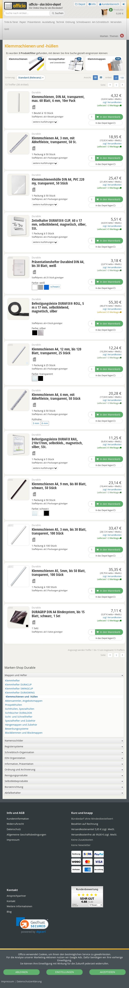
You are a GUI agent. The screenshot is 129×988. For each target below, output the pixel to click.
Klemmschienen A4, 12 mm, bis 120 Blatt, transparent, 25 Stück (56, 351)
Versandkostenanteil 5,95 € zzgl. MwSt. (93, 829)
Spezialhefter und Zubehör (20, 720)
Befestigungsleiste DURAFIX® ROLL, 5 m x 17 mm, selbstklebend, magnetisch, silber (58, 307)
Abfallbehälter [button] (64, 792)
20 (117, 77)
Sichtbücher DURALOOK (18, 713)
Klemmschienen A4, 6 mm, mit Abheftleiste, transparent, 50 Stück (56, 396)
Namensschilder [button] (64, 740)
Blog (9, 911)
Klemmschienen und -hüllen (22, 696)
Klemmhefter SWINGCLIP (19, 688)
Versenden (116, 22)
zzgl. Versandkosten (112, 102)
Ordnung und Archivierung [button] (64, 769)
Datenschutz (29, 981)
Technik (60, 22)
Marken (104, 36)
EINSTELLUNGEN (64, 972)
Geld (6, 29)
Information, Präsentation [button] (64, 763)
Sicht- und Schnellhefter (18, 716)
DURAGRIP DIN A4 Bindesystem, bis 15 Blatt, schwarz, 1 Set (58, 613)
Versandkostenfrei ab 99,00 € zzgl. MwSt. (94, 834)
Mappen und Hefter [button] (64, 675)
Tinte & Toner (11, 22)
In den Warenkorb (108, 116)
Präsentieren (34, 22)
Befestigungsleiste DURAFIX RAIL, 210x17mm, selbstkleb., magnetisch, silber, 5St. (57, 443)
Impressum (7, 981)
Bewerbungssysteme (16, 728)
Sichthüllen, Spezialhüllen (19, 709)
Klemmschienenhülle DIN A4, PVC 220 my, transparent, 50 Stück (58, 181)
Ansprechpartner (16, 895)
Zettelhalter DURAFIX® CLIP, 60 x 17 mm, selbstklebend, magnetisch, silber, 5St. (59, 224)
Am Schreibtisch (100, 22)
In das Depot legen (105, 123)
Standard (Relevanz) (31, 77)
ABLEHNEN (21, 972)
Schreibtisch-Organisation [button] (64, 752)
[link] (32, 925)
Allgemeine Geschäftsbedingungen (26, 834)
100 (122, 77)
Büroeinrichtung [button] (64, 786)
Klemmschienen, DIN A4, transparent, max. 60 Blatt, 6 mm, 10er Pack (58, 98)
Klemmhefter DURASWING (20, 692)
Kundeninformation (18, 818)
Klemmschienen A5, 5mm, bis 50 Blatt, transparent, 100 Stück (59, 572)
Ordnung (70, 22)
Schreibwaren (83, 22)
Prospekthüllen (13, 704)
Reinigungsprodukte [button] (64, 775)
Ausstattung (48, 22)
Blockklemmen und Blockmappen (23, 732)
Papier (22, 22)
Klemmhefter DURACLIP (18, 684)
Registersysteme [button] (64, 746)
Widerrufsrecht (15, 823)
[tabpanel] (64, 798)
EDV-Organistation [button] (64, 758)
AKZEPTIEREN (107, 972)
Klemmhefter (12, 680)
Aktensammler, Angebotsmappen (23, 700)
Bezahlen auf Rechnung (84, 823)
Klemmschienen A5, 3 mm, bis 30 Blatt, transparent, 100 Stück (59, 531)
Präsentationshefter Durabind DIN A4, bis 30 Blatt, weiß (58, 263)
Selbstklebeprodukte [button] (64, 781)
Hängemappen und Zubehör (21, 724)
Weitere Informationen (19, 906)
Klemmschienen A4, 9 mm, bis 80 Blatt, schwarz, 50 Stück (59, 486)
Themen (114, 36)
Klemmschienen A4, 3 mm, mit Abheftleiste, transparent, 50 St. (54, 140)
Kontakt (11, 901)
